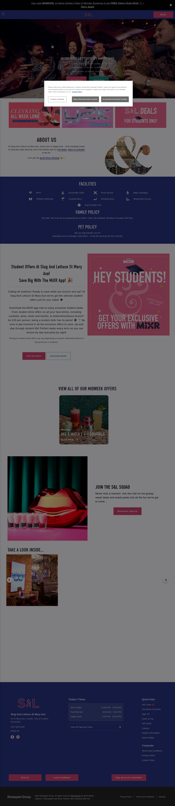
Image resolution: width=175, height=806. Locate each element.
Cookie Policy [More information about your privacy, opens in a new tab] (77, 92)
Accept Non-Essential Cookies (115, 99)
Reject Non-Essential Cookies (85, 99)
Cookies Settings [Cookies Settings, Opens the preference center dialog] (57, 99)
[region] (88, 94)
